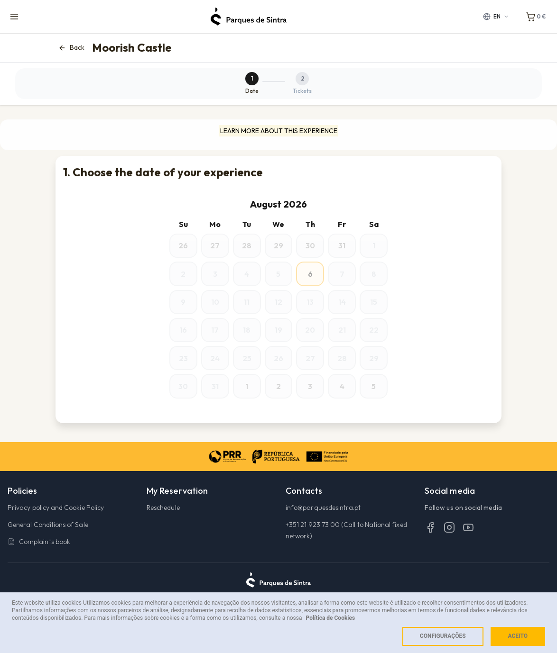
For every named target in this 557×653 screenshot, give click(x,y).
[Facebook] (430, 540)
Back (71, 48)
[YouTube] (468, 540)
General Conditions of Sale (48, 538)
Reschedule (163, 521)
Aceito (518, 636)
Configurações (443, 636)
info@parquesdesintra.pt (323, 521)
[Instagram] (449, 540)
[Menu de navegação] (14, 16)
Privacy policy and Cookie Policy (56, 521)
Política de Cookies (330, 618)
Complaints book (39, 555)
